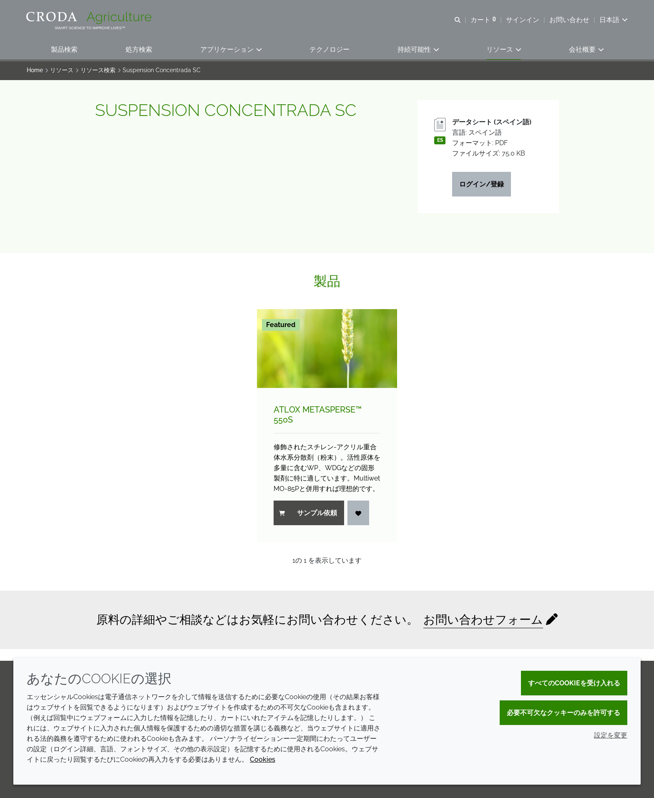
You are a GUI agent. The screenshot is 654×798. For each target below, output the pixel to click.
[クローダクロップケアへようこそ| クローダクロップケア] (90, 18)
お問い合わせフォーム (483, 621)
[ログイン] (358, 514)
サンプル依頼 (308, 514)
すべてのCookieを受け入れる (574, 683)
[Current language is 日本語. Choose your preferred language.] (613, 20)
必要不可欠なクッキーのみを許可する (563, 713)
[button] (64, 50)
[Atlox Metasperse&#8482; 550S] (327, 349)
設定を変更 (610, 735)
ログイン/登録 (481, 185)
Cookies (262, 759)
